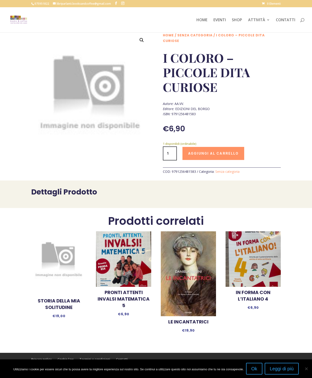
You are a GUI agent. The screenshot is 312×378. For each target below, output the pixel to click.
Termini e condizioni (94, 359)
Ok (254, 368)
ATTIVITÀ (256, 20)
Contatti (122, 359)
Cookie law (66, 359)
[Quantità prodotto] (170, 153)
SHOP (237, 20)
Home (168, 35)
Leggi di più (282, 368)
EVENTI (219, 20)
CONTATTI (285, 20)
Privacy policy (41, 359)
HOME (201, 20)
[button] (141, 40)
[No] (306, 368)
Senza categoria (195, 35)
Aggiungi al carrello (213, 153)
